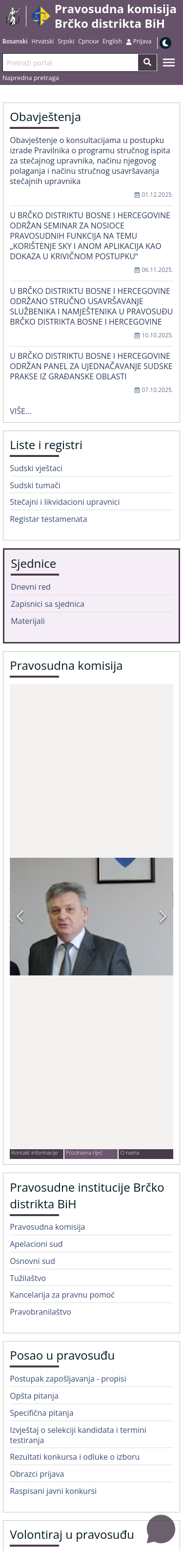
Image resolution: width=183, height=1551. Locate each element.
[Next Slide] (163, 916)
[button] (91, 916)
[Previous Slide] (20, 916)
